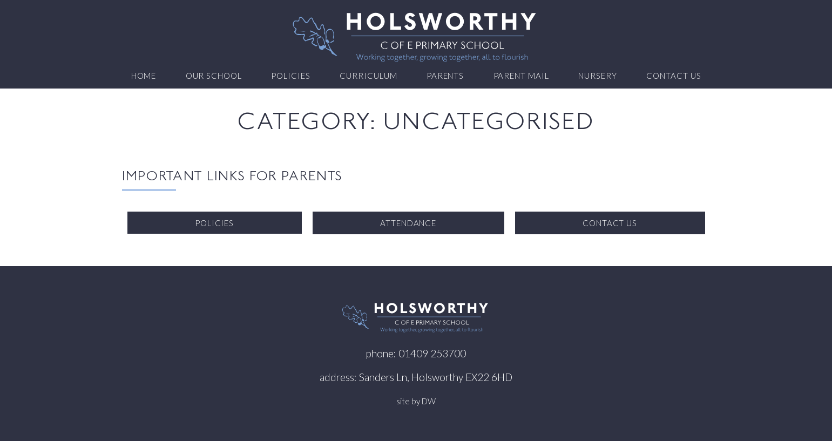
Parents (445, 75)
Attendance (408, 223)
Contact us (673, 75)
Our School (214, 75)
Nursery (597, 75)
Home (144, 75)
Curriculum (368, 75)
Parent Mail (521, 75)
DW (429, 401)
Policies (290, 75)
